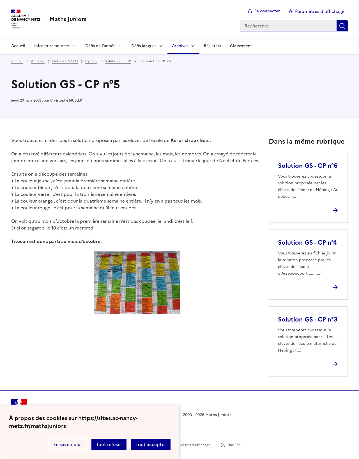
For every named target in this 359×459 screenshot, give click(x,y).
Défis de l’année (100, 46)
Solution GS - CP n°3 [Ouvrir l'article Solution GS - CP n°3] (307, 319)
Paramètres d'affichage (191, 444)
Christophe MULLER (66, 100)
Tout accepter (150, 444)
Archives (180, 46)
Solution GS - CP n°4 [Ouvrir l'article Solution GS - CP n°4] (307, 242)
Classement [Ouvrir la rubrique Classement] (241, 46)
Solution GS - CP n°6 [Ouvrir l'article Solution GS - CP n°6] (307, 165)
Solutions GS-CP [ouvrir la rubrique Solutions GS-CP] (118, 61)
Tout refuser (109, 444)
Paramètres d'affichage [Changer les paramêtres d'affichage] (319, 11)
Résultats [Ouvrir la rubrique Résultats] (212, 46)
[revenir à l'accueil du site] (68, 19)
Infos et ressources (52, 46)
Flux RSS (234, 444)
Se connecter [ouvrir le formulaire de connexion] (267, 11)
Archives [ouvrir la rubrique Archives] (38, 61)
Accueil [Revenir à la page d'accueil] (18, 46)
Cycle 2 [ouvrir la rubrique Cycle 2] (91, 61)
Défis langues (143, 46)
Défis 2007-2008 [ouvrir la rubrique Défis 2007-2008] (65, 61)
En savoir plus (67, 444)
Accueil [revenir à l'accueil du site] (17, 61)
